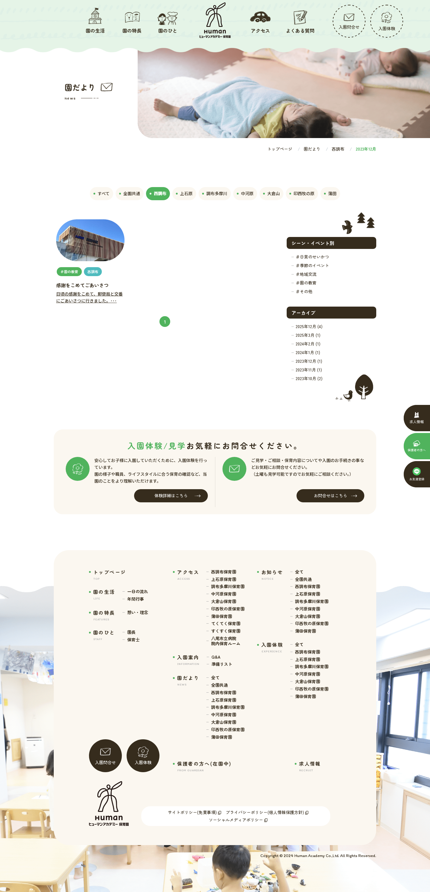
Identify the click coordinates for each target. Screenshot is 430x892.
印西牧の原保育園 (228, 608)
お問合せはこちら (335, 495)
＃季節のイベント (312, 265)
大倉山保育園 (223, 601)
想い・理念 (137, 612)
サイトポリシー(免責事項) (192, 812)
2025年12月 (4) (309, 326)
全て (215, 677)
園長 (131, 632)
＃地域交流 (306, 274)
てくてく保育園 (225, 623)
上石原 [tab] (184, 193)
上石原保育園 (223, 579)
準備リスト (221, 664)
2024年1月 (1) (308, 352)
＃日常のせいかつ (312, 257)
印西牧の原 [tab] (301, 193)
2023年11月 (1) (309, 370)
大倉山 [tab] (271, 193)
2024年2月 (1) (308, 344)
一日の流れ (137, 591)
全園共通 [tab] (129, 193)
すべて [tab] (101, 193)
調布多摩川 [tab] (214, 193)
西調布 (338, 149)
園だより (312, 149)
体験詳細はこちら (177, 495)
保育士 (133, 639)
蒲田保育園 (221, 616)
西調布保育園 (223, 571)
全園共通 (219, 685)
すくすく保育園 (225, 631)
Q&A (215, 657)
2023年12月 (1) (309, 361)
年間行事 (135, 599)
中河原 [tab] (245, 193)
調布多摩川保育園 (228, 586)
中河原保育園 (223, 593)
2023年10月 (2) (309, 378)
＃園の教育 (306, 283)
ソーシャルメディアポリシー (236, 820)
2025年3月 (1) (308, 335)
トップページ (279, 149)
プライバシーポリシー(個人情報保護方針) (265, 812)
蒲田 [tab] (330, 193)
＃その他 (304, 291)
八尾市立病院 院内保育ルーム (225, 641)
